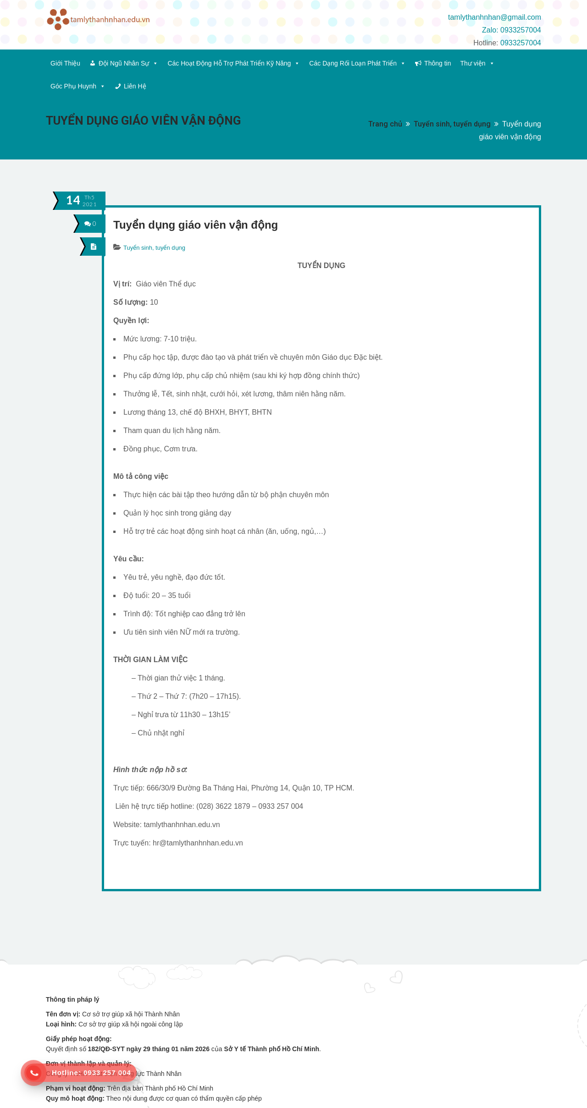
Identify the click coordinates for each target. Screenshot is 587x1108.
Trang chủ (385, 124)
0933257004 (520, 43)
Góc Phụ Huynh (77, 86)
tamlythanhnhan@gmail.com (494, 17)
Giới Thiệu (65, 63)
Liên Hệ (135, 86)
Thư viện (477, 63)
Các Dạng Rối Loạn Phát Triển (357, 63)
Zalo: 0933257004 (511, 30)
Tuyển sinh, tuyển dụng (452, 124)
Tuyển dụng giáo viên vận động (195, 225)
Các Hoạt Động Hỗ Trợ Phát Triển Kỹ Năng (233, 63)
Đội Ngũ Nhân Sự (128, 63)
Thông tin (437, 63)
